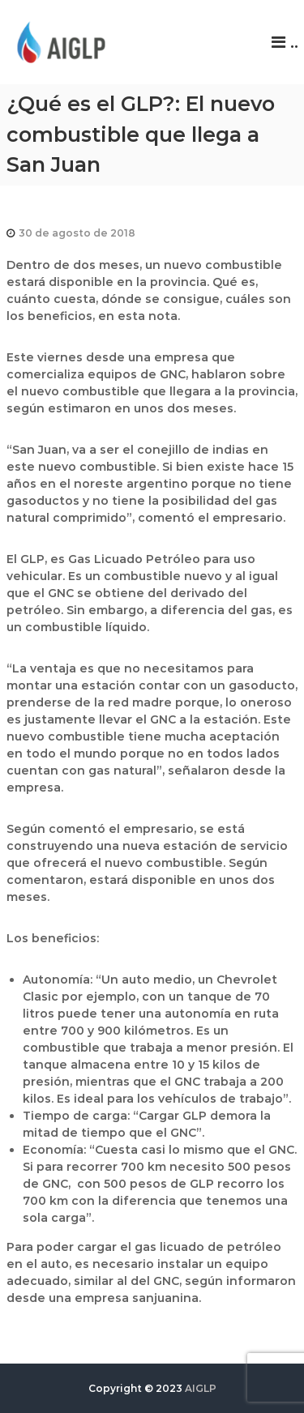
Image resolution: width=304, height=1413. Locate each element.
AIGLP (200, 1388)
